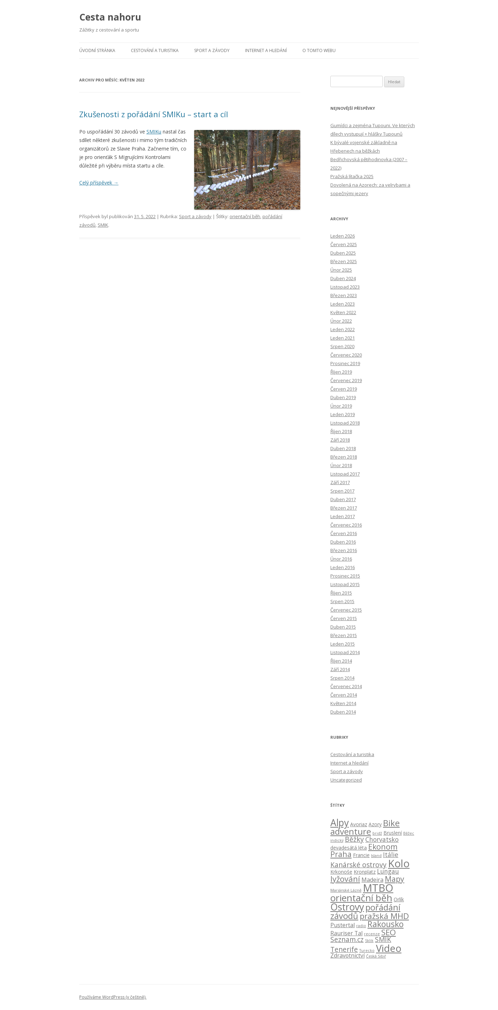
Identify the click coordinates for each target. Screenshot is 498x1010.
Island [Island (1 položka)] (376, 855)
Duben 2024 (343, 278)
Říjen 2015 (341, 593)
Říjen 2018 (341, 431)
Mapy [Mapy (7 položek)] (394, 879)
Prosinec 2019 (345, 363)
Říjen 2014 (341, 661)
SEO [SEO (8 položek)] (388, 932)
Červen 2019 (343, 389)
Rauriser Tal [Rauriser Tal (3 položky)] (346, 933)
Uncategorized (346, 780)
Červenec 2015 (346, 610)
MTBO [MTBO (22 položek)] (378, 888)
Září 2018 (340, 440)
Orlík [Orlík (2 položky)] (399, 899)
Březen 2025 (343, 261)
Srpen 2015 (342, 601)
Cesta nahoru (110, 17)
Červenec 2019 (346, 380)
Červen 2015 (343, 618)
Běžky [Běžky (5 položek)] (354, 839)
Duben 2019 (343, 397)
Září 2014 (340, 669)
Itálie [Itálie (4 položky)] (390, 854)
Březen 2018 (343, 457)
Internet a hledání (266, 50)
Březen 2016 (343, 550)
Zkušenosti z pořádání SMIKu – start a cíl (153, 114)
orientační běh (245, 216)
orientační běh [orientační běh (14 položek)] (361, 897)
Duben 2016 (343, 542)
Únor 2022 (341, 321)
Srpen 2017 (342, 491)
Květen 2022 (343, 312)
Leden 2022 (342, 329)
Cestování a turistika (155, 50)
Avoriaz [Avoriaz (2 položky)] (358, 824)
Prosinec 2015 (345, 576)
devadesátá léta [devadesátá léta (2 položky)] (348, 847)
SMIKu (153, 131)
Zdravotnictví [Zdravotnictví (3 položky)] (347, 955)
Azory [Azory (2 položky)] (375, 824)
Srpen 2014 (342, 678)
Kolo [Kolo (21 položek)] (399, 863)
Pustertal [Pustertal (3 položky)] (342, 925)
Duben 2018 (343, 448)
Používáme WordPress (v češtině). (112, 997)
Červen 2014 (343, 695)
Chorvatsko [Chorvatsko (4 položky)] (382, 839)
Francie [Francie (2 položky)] (361, 855)
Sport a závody (212, 50)
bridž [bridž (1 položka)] (377, 833)
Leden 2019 (342, 414)
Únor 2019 (341, 406)
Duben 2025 (343, 253)
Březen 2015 (343, 635)
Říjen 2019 (341, 372)
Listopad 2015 (345, 584)
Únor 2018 (341, 465)
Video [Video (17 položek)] (388, 948)
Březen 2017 (343, 508)
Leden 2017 (342, 516)
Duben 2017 (343, 499)
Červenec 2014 (346, 686)
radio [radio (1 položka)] (361, 925)
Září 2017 (340, 482)
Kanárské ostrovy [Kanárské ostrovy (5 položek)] (358, 864)
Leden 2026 (342, 236)
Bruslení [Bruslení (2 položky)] (392, 832)
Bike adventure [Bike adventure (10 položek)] (365, 827)
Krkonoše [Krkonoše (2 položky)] (341, 871)
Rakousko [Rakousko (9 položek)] (385, 924)
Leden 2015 (342, 644)
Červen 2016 (343, 533)
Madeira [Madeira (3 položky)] (372, 880)
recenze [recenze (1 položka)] (372, 933)
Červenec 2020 (346, 355)
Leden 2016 (342, 567)
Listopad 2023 (345, 287)
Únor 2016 (341, 559)
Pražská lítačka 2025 (352, 176)
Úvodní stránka (97, 50)
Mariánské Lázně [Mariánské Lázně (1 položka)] (345, 890)
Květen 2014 (343, 703)
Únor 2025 (341, 270)
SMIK (103, 225)
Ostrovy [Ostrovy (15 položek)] (347, 907)
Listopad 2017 (345, 474)
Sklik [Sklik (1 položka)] (369, 940)
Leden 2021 (342, 338)
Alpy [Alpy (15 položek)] (339, 822)
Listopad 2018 (345, 423)
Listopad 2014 (345, 652)
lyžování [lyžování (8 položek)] (345, 878)
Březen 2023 (343, 295)
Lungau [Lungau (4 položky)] (388, 871)
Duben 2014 (343, 712)
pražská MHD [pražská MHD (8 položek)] (384, 915)
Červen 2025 (343, 244)
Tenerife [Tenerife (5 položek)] (344, 949)
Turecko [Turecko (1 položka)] (367, 950)
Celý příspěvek (98, 182)
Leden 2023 (342, 304)
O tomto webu (319, 50)
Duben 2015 (343, 627)
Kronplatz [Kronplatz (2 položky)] (365, 871)
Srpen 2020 (342, 346)
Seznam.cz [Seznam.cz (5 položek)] (347, 939)
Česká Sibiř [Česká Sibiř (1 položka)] (376, 956)
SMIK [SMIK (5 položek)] (383, 939)
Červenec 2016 (346, 525)
